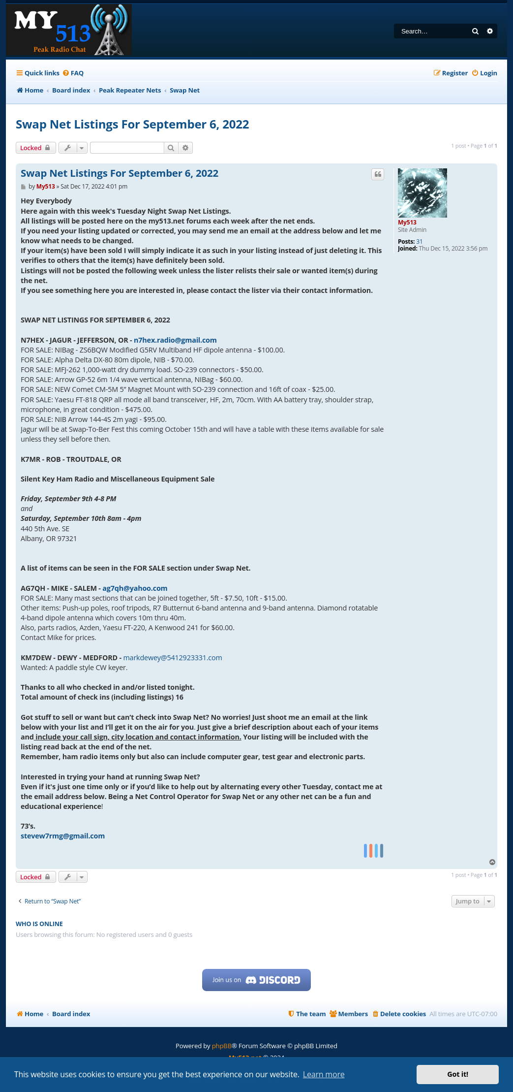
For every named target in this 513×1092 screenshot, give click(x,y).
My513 (407, 222)
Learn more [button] (324, 1074)
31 (419, 241)
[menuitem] (73, 73)
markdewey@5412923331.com (172, 657)
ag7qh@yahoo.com (134, 588)
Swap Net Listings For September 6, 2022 (132, 124)
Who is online (39, 924)
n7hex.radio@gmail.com (175, 340)
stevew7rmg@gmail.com (63, 835)
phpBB (222, 1045)
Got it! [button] (457, 1074)
